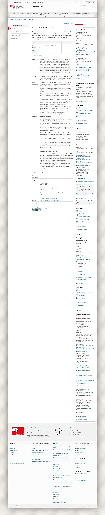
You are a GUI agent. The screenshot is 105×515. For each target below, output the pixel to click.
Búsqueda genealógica (58, 477)
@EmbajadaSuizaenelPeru (86, 292)
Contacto (78, 26)
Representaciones (21, 15)
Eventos (12, 452)
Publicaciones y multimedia (81, 480)
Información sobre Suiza (80, 452)
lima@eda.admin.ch (83, 257)
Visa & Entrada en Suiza (64, 15)
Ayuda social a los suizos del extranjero (62, 462)
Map (78, 41)
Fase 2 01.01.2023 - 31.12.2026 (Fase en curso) (51, 198)
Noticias (13, 15)
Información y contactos (80, 448)
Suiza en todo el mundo (38, 2)
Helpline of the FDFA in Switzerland (83, 406)
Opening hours (81, 271)
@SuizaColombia (83, 107)
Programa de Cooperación (81, 473)
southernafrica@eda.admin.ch (86, 348)
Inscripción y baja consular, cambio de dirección (61, 450)
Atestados (55, 466)
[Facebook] (32, 209)
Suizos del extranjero (36, 459)
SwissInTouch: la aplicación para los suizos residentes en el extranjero (62, 501)
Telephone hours (81, 178)
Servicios (55, 15)
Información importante (15, 446)
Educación (77, 467)
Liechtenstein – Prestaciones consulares (62, 482)
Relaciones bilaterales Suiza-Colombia (83, 461)
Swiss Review (56, 492)
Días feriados (13, 454)
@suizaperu (82, 295)
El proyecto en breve (38, 55)
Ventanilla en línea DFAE (34, 428)
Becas (54, 479)
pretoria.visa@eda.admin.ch (85, 345)
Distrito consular (81, 120)
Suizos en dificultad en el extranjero (61, 459)
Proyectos (77, 478)
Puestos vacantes (14, 457)
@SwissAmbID (82, 211)
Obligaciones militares (58, 473)
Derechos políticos (57, 455)
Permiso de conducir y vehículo (60, 457)
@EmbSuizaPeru (83, 290)
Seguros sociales (57, 468)
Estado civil (55, 496)
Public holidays (81, 101)
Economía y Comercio (80, 463)
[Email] (40, 209)
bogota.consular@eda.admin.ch (86, 52)
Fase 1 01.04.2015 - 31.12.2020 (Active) (50, 200)
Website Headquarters (83, 54)
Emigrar (33, 448)
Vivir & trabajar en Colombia (45, 15)
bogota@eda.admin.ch (84, 49)
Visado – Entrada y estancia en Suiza (83, 446)
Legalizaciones (56, 464)
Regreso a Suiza (35, 457)
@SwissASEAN (82, 213)
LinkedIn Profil (82, 298)
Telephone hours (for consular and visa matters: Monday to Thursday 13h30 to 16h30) (84, 69)
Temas (76, 475)
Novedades (12, 448)
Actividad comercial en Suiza (81, 454)
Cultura (76, 465)
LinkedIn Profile (83, 116)
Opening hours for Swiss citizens (85, 181)
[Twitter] (34, 209)
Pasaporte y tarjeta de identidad (60, 453)
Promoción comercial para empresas (61, 498)
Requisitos (80, 87)
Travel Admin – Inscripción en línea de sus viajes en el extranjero (62, 487)
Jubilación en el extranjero (38, 454)
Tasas (54, 484)
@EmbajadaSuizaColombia (86, 110)
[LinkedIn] (35, 209)
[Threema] (37, 209)
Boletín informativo (14, 450)
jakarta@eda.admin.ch (84, 159)
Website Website (81, 351)
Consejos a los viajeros (32, 15)
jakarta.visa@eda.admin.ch (85, 162)
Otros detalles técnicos (38, 204)
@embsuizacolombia (84, 113)
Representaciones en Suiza (38, 446)
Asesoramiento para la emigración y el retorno (62, 446)
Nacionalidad (56, 494)
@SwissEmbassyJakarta (85, 216)
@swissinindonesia (84, 219)
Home (11, 19)
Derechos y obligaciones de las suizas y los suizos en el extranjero (41, 462)
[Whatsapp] (38, 209)
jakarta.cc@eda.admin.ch (84, 156)
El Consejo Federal (17, 2)
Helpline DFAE (73, 428)
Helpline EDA (87, 203)
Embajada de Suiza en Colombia (17, 463)
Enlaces (55, 490)
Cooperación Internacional (88, 15)
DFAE (26, 2)
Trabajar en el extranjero (37, 452)
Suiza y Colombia (76, 15)
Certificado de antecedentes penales (61, 475)
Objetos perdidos (57, 470)
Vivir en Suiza (78, 450)
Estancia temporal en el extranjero (39, 450)
